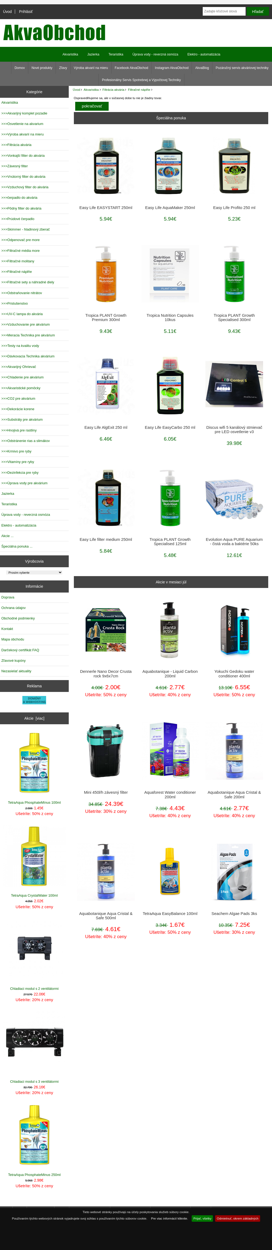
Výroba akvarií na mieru (91, 68)
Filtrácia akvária (113, 89)
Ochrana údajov (13, 608)
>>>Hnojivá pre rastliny (19, 430)
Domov (20, 68)
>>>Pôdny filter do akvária (21, 208)
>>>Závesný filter (14, 166)
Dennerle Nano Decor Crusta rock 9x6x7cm (106, 673)
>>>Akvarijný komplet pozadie (24, 113)
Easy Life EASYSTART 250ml (106, 208)
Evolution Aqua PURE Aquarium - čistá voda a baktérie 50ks (234, 541)
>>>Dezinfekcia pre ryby (20, 473)
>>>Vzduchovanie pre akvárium (25, 324)
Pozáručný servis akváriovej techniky (242, 68)
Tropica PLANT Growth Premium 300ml (105, 317)
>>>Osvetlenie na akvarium (22, 124)
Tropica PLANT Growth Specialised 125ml (170, 541)
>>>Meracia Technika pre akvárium (28, 335)
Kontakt (7, 629)
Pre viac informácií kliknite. (169, 1218)
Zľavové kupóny (13, 661)
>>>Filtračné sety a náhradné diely (27, 282)
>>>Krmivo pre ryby (16, 451)
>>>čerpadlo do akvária (19, 198)
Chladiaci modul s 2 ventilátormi (34, 954)
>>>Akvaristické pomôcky (20, 388)
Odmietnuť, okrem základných (238, 1218)
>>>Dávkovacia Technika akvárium (27, 356)
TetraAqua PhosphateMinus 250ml (34, 1140)
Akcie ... (7, 536)
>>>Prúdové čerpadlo (17, 219)
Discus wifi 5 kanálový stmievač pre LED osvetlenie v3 (234, 429)
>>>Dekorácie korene (17, 409)
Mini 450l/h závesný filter (106, 792)
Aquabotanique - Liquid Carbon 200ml (170, 673)
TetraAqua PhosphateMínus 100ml (34, 768)
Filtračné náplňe (139, 89)
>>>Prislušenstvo (14, 303)
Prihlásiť (26, 11)
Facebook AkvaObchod (131, 68)
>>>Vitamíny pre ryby (17, 462)
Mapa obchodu (12, 639)
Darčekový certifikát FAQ (20, 650)
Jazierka (93, 54)
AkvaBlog (202, 68)
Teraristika (115, 54)
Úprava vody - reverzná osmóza (155, 54)
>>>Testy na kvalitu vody (20, 346)
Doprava (7, 597)
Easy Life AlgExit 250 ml (105, 427)
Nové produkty (42, 68)
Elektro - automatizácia (203, 54)
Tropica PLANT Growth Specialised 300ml (234, 317)
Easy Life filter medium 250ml (106, 539)
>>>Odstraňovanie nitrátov (21, 293)
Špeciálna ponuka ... (17, 546)
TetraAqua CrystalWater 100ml (34, 861)
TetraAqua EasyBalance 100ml (170, 913)
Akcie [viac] (34, 718)
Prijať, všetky (202, 1218)
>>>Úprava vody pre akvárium (24, 483)
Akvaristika (91, 89)
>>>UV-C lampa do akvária (22, 314)
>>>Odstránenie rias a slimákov (25, 441)
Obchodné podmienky (18, 618)
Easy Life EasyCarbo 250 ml (170, 427)
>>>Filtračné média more (20, 251)
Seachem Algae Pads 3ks (234, 913)
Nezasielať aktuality (16, 671)
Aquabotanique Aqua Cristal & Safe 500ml (106, 915)
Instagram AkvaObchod (172, 68)
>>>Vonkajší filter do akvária (23, 156)
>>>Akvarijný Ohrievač (18, 367)
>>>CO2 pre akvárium (18, 398)
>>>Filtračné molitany (17, 261)
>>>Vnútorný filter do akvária (23, 177)
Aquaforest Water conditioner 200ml (170, 794)
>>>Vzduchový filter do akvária (25, 187)
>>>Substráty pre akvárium (22, 419)
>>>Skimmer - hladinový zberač (25, 229)
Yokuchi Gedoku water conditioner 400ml (234, 673)
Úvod (7, 11)
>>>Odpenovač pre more (20, 240)
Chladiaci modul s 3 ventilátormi (34, 1047)
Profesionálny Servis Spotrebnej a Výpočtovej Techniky (141, 80)
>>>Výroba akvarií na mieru (22, 134)
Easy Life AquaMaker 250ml (170, 208)
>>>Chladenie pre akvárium (22, 377)
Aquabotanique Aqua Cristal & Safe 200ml (234, 794)
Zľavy (63, 68)
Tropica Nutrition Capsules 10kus (170, 317)
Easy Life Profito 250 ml (234, 208)
